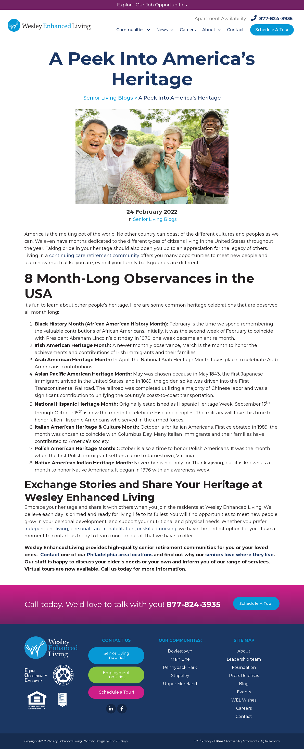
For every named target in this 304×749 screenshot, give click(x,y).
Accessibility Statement (241, 741)
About (243, 651)
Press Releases (244, 675)
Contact (244, 716)
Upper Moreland (180, 683)
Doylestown (180, 651)
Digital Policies (270, 741)
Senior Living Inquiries (116, 655)
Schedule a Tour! (116, 692)
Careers (244, 708)
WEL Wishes (243, 700)
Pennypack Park (180, 667)
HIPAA (218, 741)
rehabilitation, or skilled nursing (140, 528)
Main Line (180, 659)
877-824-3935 (194, 604)
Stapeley (180, 675)
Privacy (206, 741)
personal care (86, 528)
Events (244, 692)
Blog (244, 683)
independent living (46, 528)
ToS (196, 741)
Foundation (244, 667)
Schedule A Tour (256, 603)
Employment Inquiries (116, 674)
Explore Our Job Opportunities (152, 5)
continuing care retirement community (94, 255)
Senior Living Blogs (155, 219)
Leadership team (244, 659)
